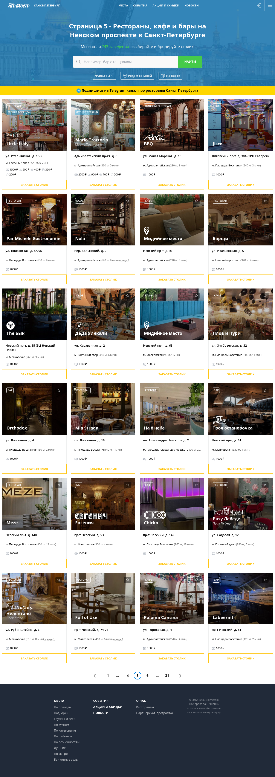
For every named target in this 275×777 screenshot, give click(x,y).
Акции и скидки (107, 707)
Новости (100, 713)
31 (167, 675)
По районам (63, 736)
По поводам (62, 707)
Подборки (61, 713)
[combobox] (137, 62)
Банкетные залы (66, 759)
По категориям (65, 730)
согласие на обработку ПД (207, 712)
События (100, 701)
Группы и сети (64, 719)
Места (59, 701)
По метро (61, 754)
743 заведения (115, 46)
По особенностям (66, 742)
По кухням (61, 725)
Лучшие (60, 748)
